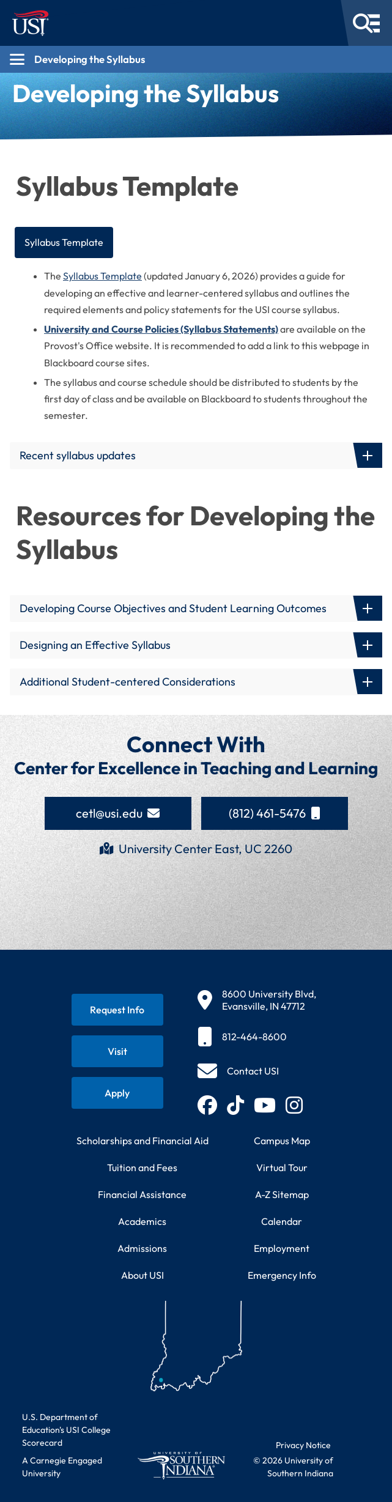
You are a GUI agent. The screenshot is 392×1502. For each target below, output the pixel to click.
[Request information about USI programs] (117, 1010)
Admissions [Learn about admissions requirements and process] (142, 1248)
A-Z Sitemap (282, 1194)
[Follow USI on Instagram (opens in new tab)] (294, 1105)
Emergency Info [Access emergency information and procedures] (282, 1275)
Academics (142, 1221)
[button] (196, 455)
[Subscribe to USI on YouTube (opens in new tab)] (265, 1105)
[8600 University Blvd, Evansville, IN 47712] (257, 1000)
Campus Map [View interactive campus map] (282, 1140)
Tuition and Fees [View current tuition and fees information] (142, 1167)
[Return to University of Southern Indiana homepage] (181, 1465)
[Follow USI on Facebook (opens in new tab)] (207, 1105)
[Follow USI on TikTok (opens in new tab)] (235, 1105)
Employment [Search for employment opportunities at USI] (281, 1248)
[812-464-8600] (257, 1036)
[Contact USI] (238, 1071)
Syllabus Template (63, 242)
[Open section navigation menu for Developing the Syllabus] (196, 59)
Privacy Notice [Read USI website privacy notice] (303, 1445)
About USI (142, 1275)
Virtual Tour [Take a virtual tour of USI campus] (282, 1167)
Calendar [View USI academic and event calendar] (281, 1221)
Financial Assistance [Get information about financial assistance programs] (142, 1194)
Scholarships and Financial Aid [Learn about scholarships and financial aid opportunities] (142, 1140)
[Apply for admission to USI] (117, 1093)
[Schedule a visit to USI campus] (117, 1051)
